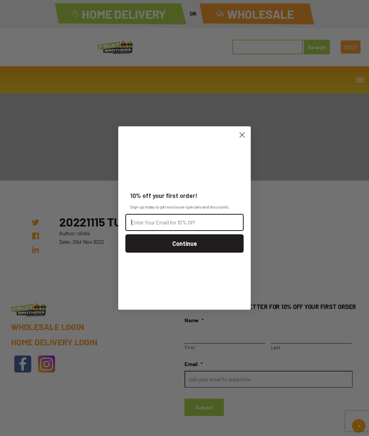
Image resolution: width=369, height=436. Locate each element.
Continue (184, 243)
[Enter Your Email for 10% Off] (184, 222)
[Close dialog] (242, 135)
